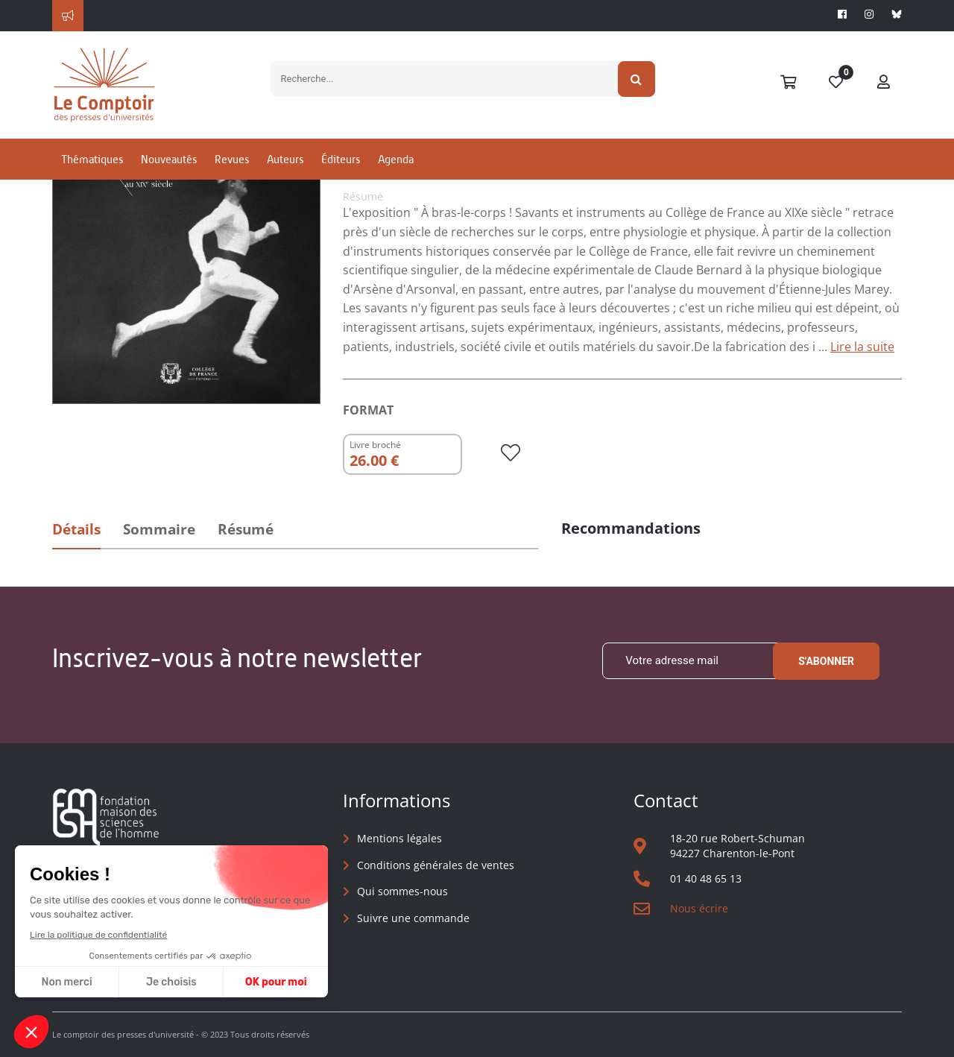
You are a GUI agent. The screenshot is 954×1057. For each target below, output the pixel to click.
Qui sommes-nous (402, 891)
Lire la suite (862, 346)
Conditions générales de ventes (435, 865)
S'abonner (826, 661)
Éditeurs (340, 159)
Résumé (246, 529)
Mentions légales (399, 838)
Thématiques (92, 159)
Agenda (396, 159)
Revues (232, 159)
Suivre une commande (413, 918)
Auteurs (285, 159)
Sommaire (159, 529)
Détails (76, 529)
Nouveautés (169, 159)
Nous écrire (699, 908)
